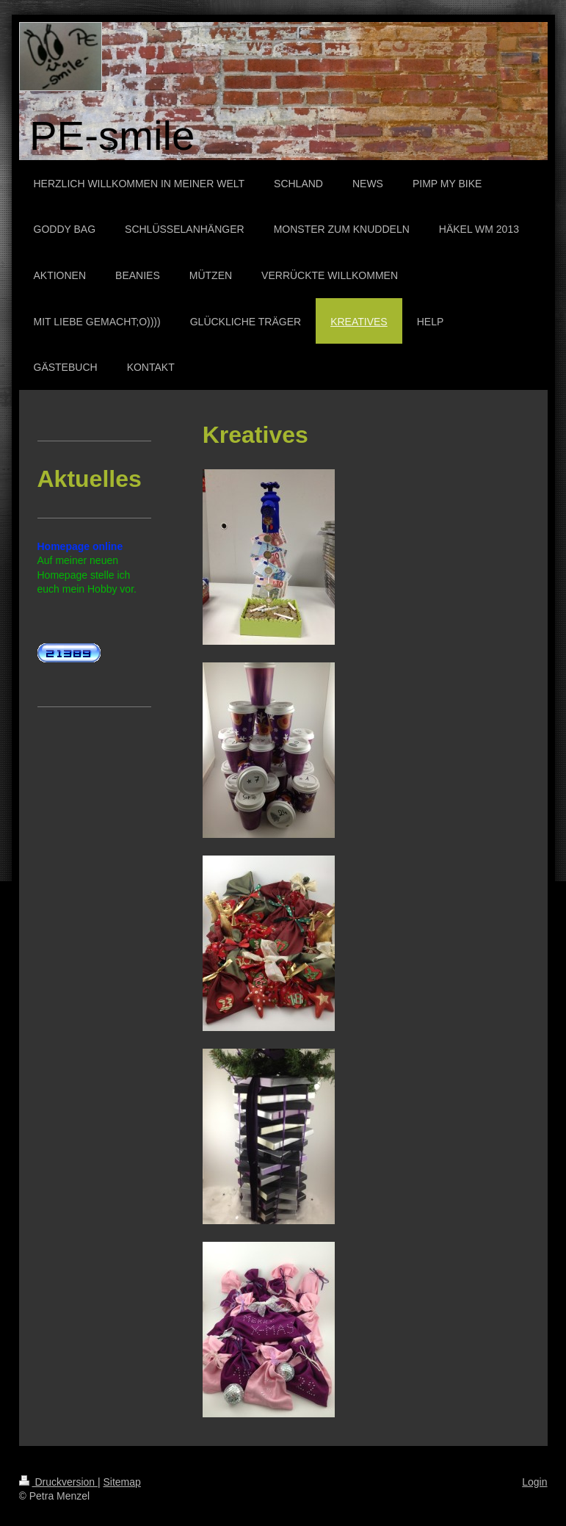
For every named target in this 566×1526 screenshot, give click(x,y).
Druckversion (58, 1482)
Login (534, 1482)
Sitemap (122, 1482)
